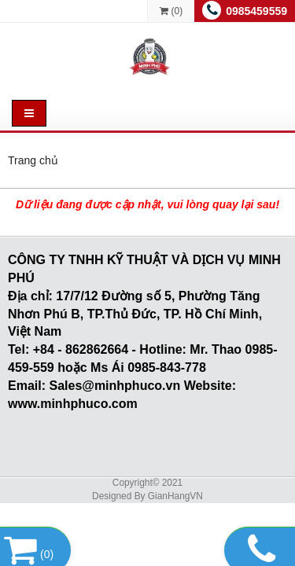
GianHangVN (175, 496)
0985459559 (256, 11)
